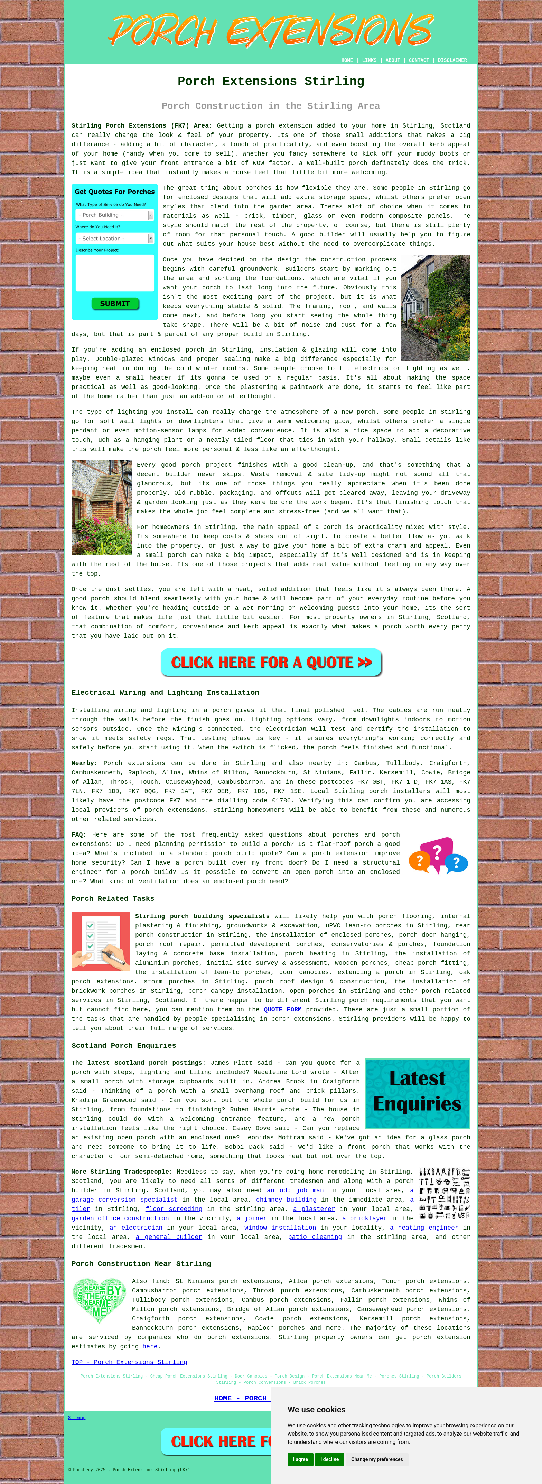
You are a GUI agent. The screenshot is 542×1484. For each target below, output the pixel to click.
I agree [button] (300, 1459)
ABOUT (393, 60)
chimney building (286, 1199)
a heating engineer (424, 1227)
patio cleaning (315, 1237)
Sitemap (76, 1418)
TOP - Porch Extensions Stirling (129, 1362)
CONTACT (419, 60)
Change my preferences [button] (377, 1459)
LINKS (369, 60)
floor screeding (174, 1209)
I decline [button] (329, 1459)
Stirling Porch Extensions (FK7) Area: (142, 125)
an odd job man (295, 1190)
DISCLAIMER (452, 60)
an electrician (136, 1227)
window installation (280, 1227)
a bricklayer (364, 1218)
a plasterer (314, 1209)
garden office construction (120, 1218)
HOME (347, 60)
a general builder (169, 1237)
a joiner (252, 1218)
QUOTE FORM (283, 1009)
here (149, 1346)
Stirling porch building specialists (202, 916)
